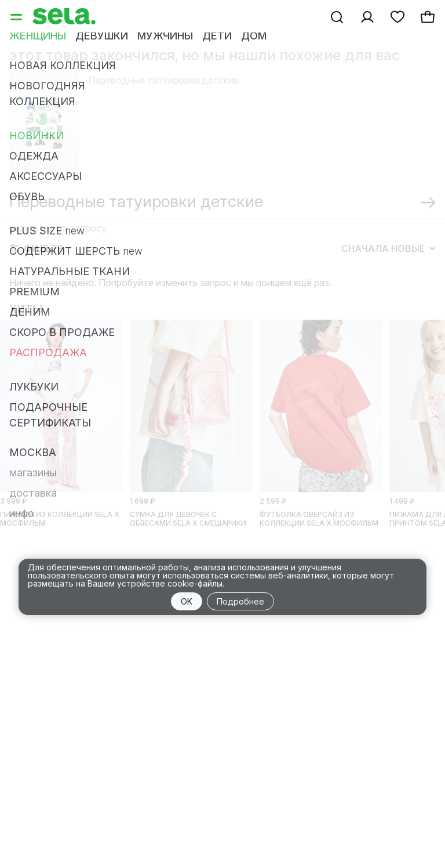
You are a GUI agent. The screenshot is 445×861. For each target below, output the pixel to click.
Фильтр (36, 248)
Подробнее (240, 601)
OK (186, 601)
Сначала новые (388, 248)
